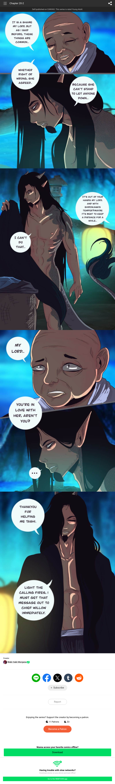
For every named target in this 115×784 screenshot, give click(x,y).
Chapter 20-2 (17, 3)
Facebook (47, 678)
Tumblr (68, 678)
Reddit (79, 678)
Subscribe (58, 687)
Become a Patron (57, 729)
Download (57, 752)
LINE (36, 678)
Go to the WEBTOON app (57, 779)
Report (57, 701)
